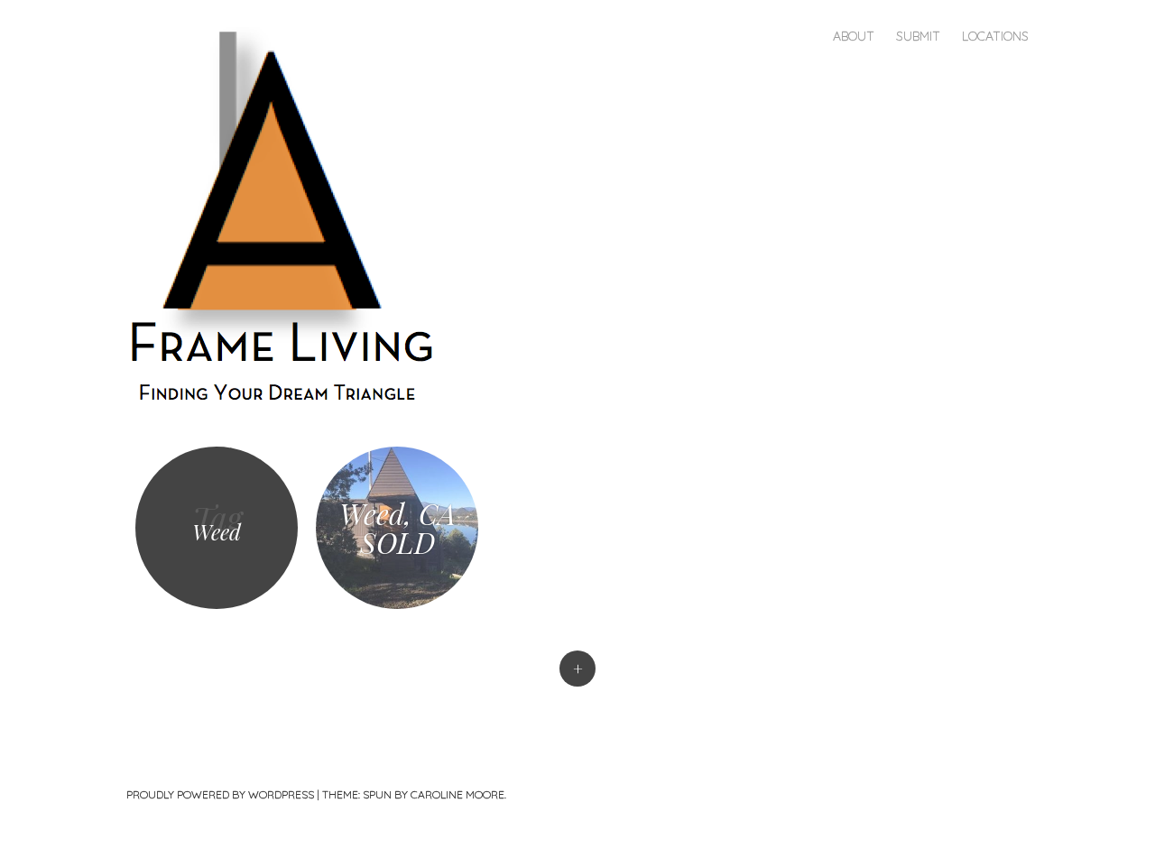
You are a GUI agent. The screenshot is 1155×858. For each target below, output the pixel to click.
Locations (995, 36)
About (853, 36)
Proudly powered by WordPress (220, 794)
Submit (918, 36)
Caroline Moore (457, 794)
